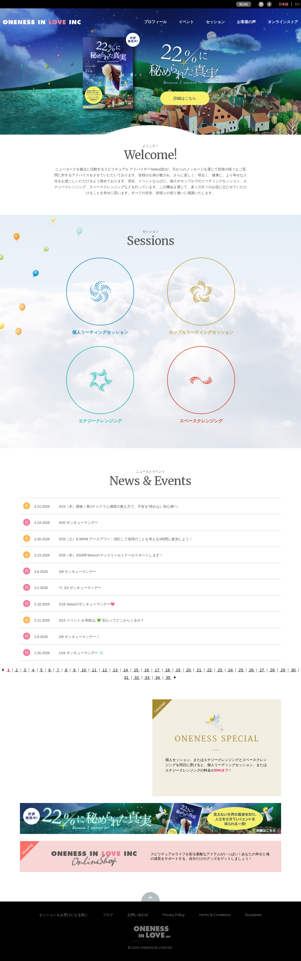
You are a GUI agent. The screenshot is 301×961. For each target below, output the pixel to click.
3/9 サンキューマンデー (77, 572)
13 (115, 670)
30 (293, 670)
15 (136, 670)
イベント (186, 22)
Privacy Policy (174, 914)
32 (136, 677)
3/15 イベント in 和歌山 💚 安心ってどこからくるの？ (101, 620)
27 (261, 670)
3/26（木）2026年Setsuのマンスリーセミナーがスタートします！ (111, 555)
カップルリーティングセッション (201, 332)
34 (157, 677)
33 (147, 677)
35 (168, 677)
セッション (215, 22)
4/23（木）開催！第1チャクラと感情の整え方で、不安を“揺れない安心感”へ (118, 506)
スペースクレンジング (201, 421)
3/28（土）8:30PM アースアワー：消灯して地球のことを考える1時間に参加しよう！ (125, 539)
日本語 (283, 4)
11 (94, 670)
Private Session (100, 291)
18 (167, 670)
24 (230, 670)
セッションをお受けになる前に (63, 914)
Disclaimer (253, 914)
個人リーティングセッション (100, 332)
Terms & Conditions (215, 914)
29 (282, 670)
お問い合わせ (138, 914)
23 (220, 670)
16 (146, 670)
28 (272, 670)
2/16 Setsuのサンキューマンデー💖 (87, 604)
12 (104, 670)
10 (83, 670)
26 (251, 670)
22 (209, 670)
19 (178, 670)
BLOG (243, 4)
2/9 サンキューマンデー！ (79, 637)
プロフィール (155, 22)
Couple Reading (201, 291)
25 (240, 670)
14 (125, 670)
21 (199, 670)
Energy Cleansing (100, 380)
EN (297, 4)
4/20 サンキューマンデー (78, 523)
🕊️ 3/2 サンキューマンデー (80, 588)
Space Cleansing (201, 380)
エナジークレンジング (100, 421)
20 (188, 670)
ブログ (108, 914)
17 (157, 670)
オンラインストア (283, 22)
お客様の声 (246, 22)
